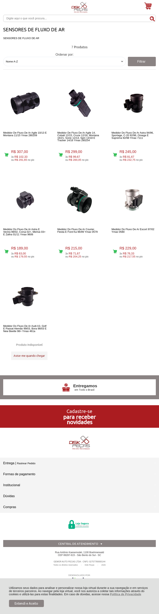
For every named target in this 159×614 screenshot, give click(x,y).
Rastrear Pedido (26, 469)
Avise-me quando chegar (29, 359)
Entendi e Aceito (26, 603)
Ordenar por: (64, 54)
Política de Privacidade (125, 594)
